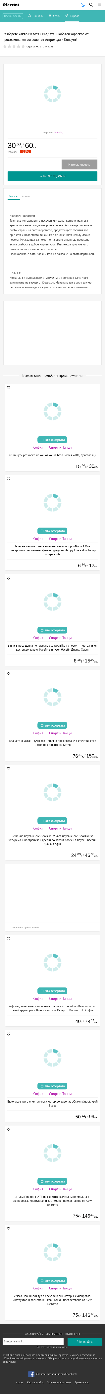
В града (72, 16)
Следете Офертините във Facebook (56, 1374)
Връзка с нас (82, 1382)
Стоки (54, 16)
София (38, 447)
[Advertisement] (52, 333)
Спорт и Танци (60, 447)
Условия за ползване (59, 1382)
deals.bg (58, 132)
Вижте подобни (52, 176)
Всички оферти (12, 15)
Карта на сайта (35, 1382)
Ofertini (11, 5)
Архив (19, 1382)
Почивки (35, 16)
